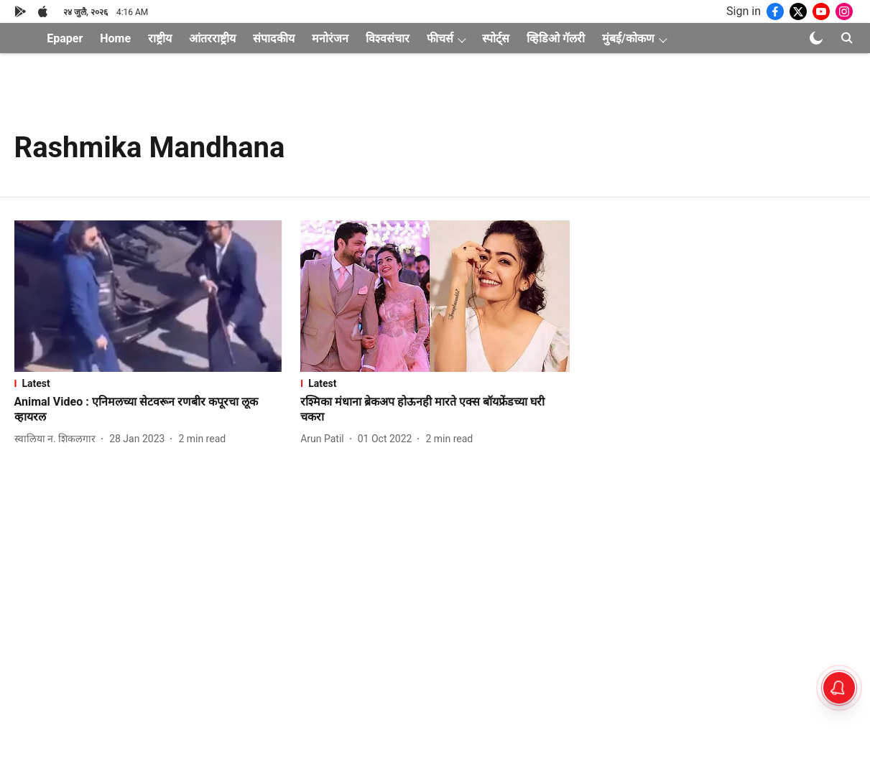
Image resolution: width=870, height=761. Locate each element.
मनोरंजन (330, 38)
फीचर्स (440, 38)
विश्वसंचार (387, 38)
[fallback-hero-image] (149, 296)
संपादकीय (274, 38)
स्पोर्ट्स (495, 38)
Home (115, 38)
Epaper (65, 38)
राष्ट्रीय (160, 38)
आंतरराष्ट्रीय (212, 38)
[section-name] (149, 383)
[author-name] (58, 439)
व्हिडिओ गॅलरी (556, 38)
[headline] (149, 410)
